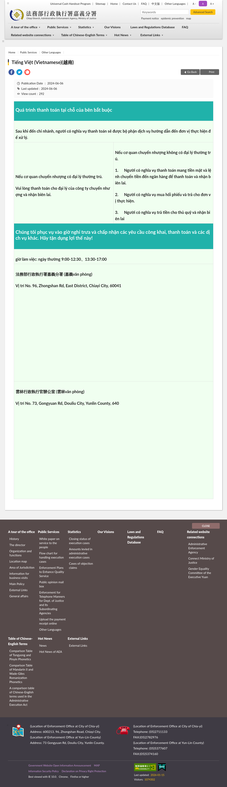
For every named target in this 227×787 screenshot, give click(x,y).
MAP (97, 765)
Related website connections (31, 35)
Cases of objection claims (81, 565)
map (188, 18)
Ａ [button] (203, 3)
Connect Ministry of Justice (201, 560)
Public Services (57, 27)
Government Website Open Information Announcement (59, 765)
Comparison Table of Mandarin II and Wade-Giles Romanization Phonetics (21, 673)
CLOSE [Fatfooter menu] (206, 525)
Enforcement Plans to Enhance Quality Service (51, 572)
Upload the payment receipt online (52, 621)
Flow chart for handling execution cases (51, 557)
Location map (18, 561)
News (42, 645)
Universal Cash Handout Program (70, 3)
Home (114, 3)
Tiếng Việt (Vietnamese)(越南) (43, 62)
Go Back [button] (192, 72)
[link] (11, 72)
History (14, 539)
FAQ (144, 3)
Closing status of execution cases (79, 541)
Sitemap (100, 3)
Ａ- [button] (194, 3)
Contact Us (129, 3)
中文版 (156, 3)
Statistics (84, 27)
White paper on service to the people (49, 543)
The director (17, 545)
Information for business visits (19, 575)
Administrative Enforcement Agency (197, 548)
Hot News (121, 35)
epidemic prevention (172, 18)
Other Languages (175, 3)
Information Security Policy (43, 771)
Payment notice (150, 18)
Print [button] (211, 72)
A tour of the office (24, 27)
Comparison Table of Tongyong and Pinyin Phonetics (21, 655)
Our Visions (112, 27)
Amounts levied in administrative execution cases (80, 553)
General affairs (18, 596)
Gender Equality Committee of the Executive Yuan (199, 573)
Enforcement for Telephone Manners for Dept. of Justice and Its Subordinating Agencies (52, 603)
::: (8, 3)
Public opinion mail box (51, 584)
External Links (150, 35)
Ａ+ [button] (212, 3)
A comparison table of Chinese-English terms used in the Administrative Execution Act (21, 696)
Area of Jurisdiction (22, 567)
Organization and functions (20, 553)
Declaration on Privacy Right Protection (84, 771)
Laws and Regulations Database (152, 27)
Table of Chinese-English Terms (82, 35)
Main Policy (16, 584)
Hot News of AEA (50, 651)
